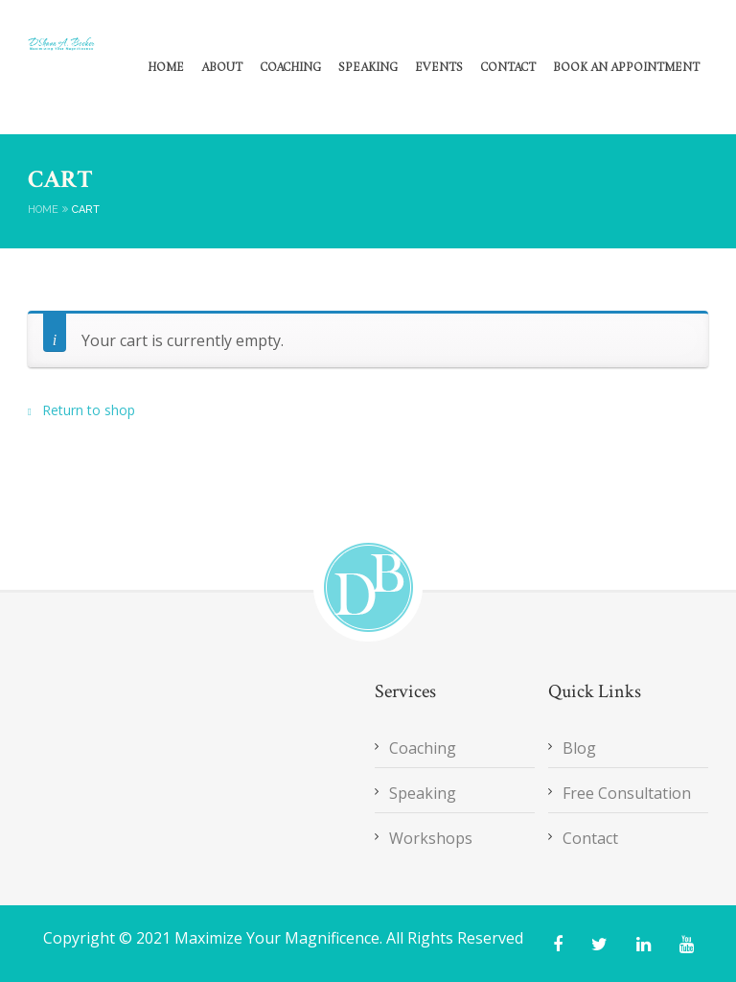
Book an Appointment (626, 68)
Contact (508, 68)
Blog (579, 748)
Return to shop (86, 410)
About (221, 68)
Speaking (368, 68)
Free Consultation (627, 793)
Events (439, 68)
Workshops (430, 838)
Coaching (290, 68)
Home (166, 68)
